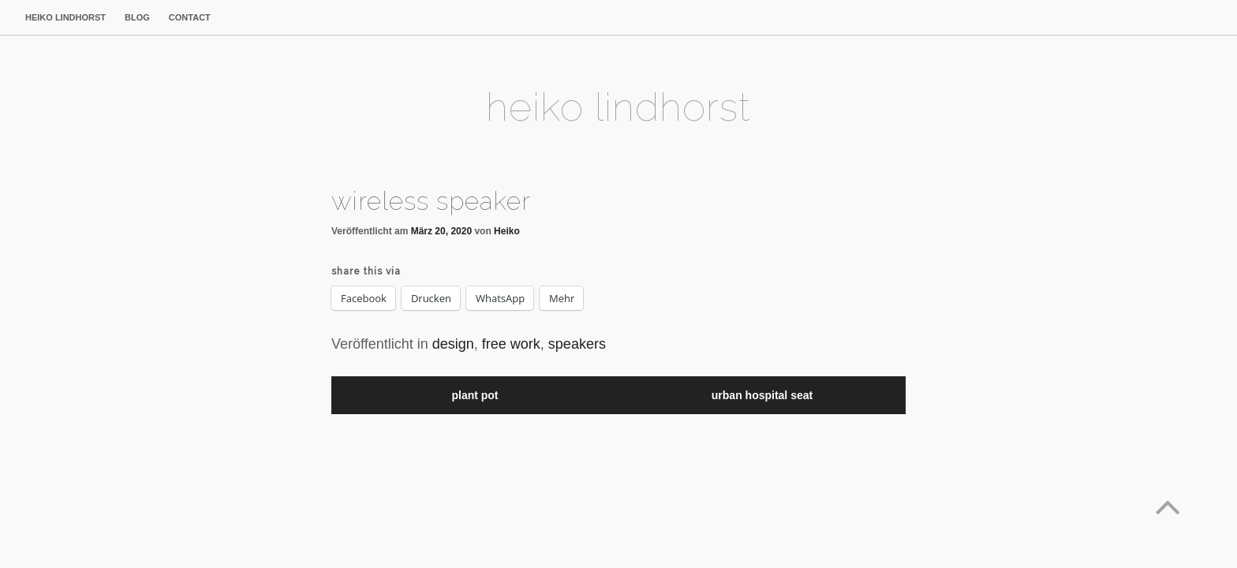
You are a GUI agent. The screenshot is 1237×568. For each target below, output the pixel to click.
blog (137, 17)
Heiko (507, 231)
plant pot (474, 395)
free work (511, 344)
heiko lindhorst (65, 17)
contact (190, 17)
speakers (577, 344)
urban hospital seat (762, 395)
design (453, 344)
